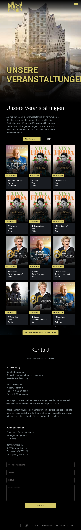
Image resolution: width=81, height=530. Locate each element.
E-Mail (11, 480)
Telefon (11, 472)
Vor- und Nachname (16, 465)
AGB (73, 526)
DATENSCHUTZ (62, 526)
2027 (49, 139)
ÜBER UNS (35, 526)
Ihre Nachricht (14, 488)
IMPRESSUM (47, 526)
